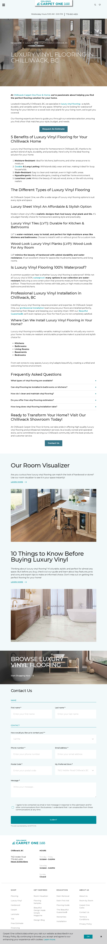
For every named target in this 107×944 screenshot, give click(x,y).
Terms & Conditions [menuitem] (84, 918)
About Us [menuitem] (83, 896)
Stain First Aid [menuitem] (63, 901)
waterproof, (39, 278)
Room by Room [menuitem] (86, 901)
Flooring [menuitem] (14, 896)
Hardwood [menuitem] (15, 905)
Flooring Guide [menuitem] (63, 905)
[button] (95, 5)
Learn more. (50, 939)
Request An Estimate (53, 129)
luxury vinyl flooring (70, 104)
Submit (53, 820)
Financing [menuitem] (15, 928)
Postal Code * (16, 764)
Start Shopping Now (22, 675)
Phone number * (18, 748)
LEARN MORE (19, 482)
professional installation (32, 308)
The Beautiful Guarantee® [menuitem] (63, 911)
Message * (15, 780)
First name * (16, 708)
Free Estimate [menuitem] (17, 923)
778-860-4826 (72, 14)
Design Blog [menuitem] (39, 920)
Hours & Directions (19, 862)
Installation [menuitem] (62, 921)
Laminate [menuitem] (15, 914)
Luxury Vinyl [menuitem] (16, 901)
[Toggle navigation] (3, 5)
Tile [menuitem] (12, 919)
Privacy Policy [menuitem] (85, 924)
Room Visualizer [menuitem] (41, 896)
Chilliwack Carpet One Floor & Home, (32, 95)
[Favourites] (99, 5)
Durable (18, 166)
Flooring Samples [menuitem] (37, 902)
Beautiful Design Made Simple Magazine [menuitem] (39, 912)
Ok (88, 936)
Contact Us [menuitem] (84, 912)
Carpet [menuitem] (14, 910)
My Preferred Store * (64, 764)
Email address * (61, 748)
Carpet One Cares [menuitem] (84, 906)
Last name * (60, 708)
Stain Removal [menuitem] (63, 896)
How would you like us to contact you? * (28, 733)
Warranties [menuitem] (61, 917)
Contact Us (53, 443)
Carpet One (16, 43)
